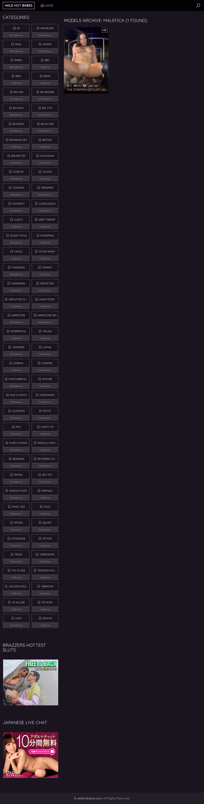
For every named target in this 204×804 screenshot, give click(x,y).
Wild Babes (19, 5)
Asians (47, 44)
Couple (47, 171)
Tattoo (47, 538)
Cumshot (18, 203)
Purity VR (47, 427)
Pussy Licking (18, 443)
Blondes (18, 124)
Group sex (47, 283)
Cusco (18, 219)
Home (49, 5)
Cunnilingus (47, 203)
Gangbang (18, 283)
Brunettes (18, 155)
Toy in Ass (18, 570)
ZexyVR (47, 618)
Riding (18, 474)
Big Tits (47, 108)
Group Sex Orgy (19, 299)
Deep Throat (47, 219)
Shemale (47, 490)
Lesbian (18, 363)
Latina (47, 347)
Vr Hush (47, 602)
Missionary (47, 395)
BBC (47, 60)
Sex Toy (47, 474)
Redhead (18, 458)
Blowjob (47, 124)
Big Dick (18, 108)
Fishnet (47, 267)
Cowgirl (18, 187)
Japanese (18, 347)
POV (18, 427)
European (47, 235)
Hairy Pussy (47, 299)
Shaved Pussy (18, 490)
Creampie (47, 187)
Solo (47, 506)
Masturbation (18, 379)
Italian (47, 331)
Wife (18, 618)
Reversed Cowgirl (48, 458)
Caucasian (47, 155)
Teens (18, 554)
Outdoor (18, 411)
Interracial (18, 331)
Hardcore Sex (47, 315)
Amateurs (47, 28)
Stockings (18, 538)
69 (18, 28)
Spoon (18, 522)
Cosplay (18, 171)
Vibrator (47, 586)
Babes (18, 60)
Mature (47, 379)
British (47, 140)
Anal (18, 44)
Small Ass (18, 506)
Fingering (18, 267)
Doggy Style (18, 235)
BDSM (47, 76)
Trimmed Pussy (47, 570)
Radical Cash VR (48, 443)
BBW (18, 76)
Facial (18, 251)
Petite (47, 411)
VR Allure (18, 602)
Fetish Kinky (47, 251)
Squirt (47, 522)
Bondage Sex (18, 140)
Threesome (47, 554)
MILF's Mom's (18, 395)
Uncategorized (19, 586)
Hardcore (18, 315)
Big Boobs (47, 92)
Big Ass (18, 92)
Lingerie (47, 363)
